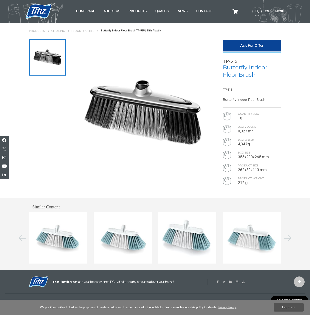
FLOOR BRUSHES (82, 31)
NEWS (183, 11)
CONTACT (204, 11)
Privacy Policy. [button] (228, 307)
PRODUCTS (138, 11)
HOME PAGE (85, 11)
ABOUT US (112, 11)
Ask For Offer (252, 45)
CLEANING (58, 31)
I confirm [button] (288, 307)
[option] (47, 57)
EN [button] (268, 11)
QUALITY (162, 11)
